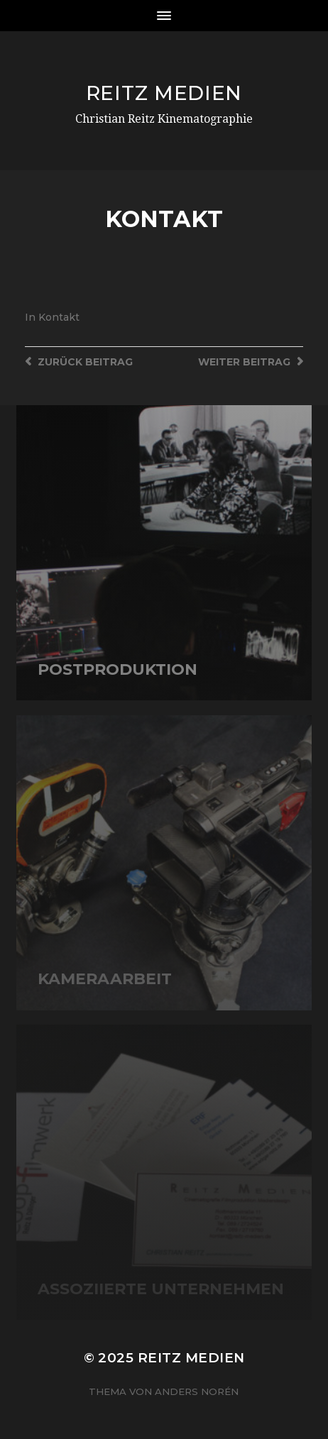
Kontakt (59, 317)
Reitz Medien (164, 93)
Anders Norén (197, 1391)
